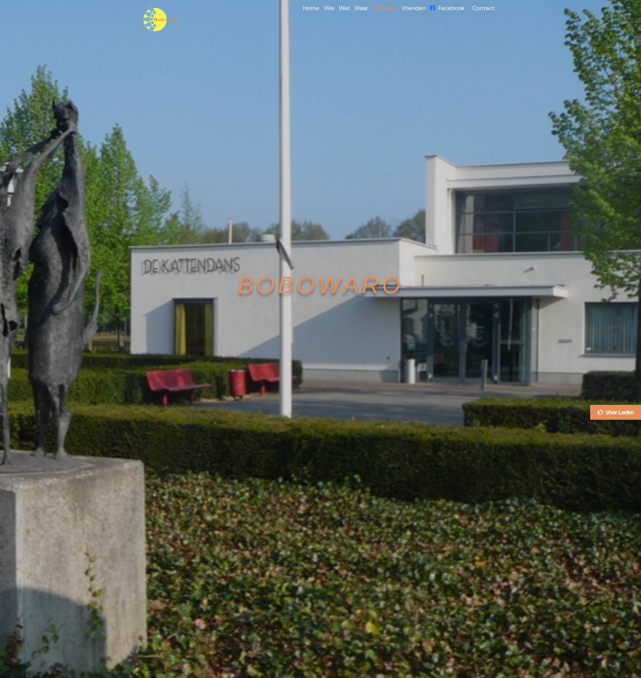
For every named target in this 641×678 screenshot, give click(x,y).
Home (311, 8)
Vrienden (413, 8)
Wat (344, 8)
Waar (361, 8)
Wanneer (385, 8)
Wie (329, 8)
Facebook (447, 8)
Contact (483, 8)
